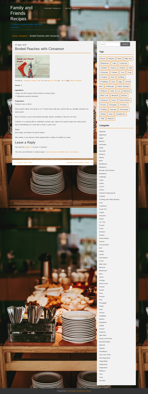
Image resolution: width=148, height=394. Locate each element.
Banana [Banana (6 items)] (111, 59)
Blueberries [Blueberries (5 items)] (105, 63)
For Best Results (53, 8)
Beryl (63, 80)
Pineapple (102, 303)
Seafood (102, 332)
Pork (101, 309)
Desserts (23, 36)
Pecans (102, 296)
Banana (102, 154)
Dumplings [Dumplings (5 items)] (104, 82)
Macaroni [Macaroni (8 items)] (126, 91)
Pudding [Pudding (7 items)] (104, 109)
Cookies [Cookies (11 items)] (114, 72)
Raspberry (103, 322)
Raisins (101, 319)
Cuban (101, 212)
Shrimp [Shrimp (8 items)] (103, 114)
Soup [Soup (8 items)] (111, 114)
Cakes (101, 183)
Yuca (101, 377)
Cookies (102, 196)
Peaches (78, 80)
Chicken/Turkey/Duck (107, 193)
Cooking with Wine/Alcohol (109, 199)
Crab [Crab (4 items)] (129, 72)
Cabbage (102, 177)
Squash (102, 348)
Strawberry (103, 351)
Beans (101, 157)
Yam (100, 374)
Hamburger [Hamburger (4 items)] (110, 86)
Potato (101, 313)
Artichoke (102, 144)
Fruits (101, 228)
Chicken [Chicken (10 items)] (122, 68)
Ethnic (101, 219)
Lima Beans (103, 258)
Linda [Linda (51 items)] (112, 91)
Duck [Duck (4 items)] (112, 77)
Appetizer (102, 135)
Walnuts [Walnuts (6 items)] (111, 119)
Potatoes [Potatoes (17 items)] (123, 105)
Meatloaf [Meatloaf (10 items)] (115, 95)
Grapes (102, 235)
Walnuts (102, 371)
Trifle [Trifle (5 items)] (102, 119)
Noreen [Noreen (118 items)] (124, 95)
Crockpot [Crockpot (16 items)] (104, 77)
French (101, 225)
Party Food (103, 283)
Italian (101, 251)
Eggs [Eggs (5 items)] (120, 82)
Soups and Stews (105, 338)
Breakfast (102, 174)
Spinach (102, 345)
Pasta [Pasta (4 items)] (113, 100)
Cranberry (103, 206)
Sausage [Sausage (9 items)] (113, 109)
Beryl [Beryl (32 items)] (119, 59)
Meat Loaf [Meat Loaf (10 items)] (104, 95)
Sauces (102, 329)
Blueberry (102, 167)
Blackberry (103, 164)
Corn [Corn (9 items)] (122, 72)
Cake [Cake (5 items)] (114, 63)
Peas (101, 293)
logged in (28, 147)
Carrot (101, 186)
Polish (101, 306)
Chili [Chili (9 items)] (130, 68)
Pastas (101, 287)
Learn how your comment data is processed (62, 152)
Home (14, 36)
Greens (102, 241)
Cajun (101, 180)
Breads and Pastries (106, 170)
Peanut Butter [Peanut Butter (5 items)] (124, 100)
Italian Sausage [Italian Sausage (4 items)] (123, 86)
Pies (100, 300)
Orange (102, 280)
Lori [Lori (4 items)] (118, 91)
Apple (101, 138)
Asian (101, 148)
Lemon (101, 254)
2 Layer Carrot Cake (24, 162)
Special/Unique (104, 342)
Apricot (102, 141)
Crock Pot (103, 209)
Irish (100, 248)
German (102, 232)
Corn (101, 203)
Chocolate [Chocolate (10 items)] (104, 72)
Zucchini (102, 380)
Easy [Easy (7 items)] (113, 82)
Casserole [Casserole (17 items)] (123, 63)
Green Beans (104, 238)
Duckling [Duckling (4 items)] (121, 77)
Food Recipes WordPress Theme (78, 391)
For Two (102, 222)
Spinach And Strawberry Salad (78, 162)
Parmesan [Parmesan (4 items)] (104, 100)
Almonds (102, 131)
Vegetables (103, 361)
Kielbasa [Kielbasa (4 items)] (104, 91)
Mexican (102, 267)
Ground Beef (104, 245)
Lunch (101, 261)
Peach (34, 80)
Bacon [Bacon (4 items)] (103, 59)
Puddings (102, 316)
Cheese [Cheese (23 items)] (113, 68)
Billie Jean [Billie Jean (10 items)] (128, 59)
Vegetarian (103, 364)
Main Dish (102, 264)
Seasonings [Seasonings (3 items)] (124, 109)
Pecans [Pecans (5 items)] (103, 105)
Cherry (101, 190)
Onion (101, 277)
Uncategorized (104, 358)
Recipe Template (72, 8)
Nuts (101, 274)
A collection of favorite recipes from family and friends (26, 17)
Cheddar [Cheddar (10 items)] (104, 68)
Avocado (102, 151)
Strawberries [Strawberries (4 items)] (120, 114)
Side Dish (40, 80)
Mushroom (103, 271)
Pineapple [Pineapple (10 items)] (113, 105)
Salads (101, 325)
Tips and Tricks (105, 355)
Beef (101, 161)
